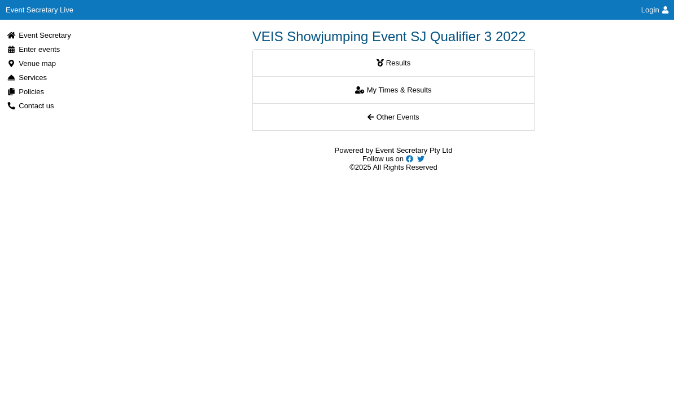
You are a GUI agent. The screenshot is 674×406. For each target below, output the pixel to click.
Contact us (30, 106)
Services (27, 77)
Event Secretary (39, 35)
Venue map (31, 63)
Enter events (33, 49)
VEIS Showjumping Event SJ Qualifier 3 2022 (389, 36)
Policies (25, 91)
